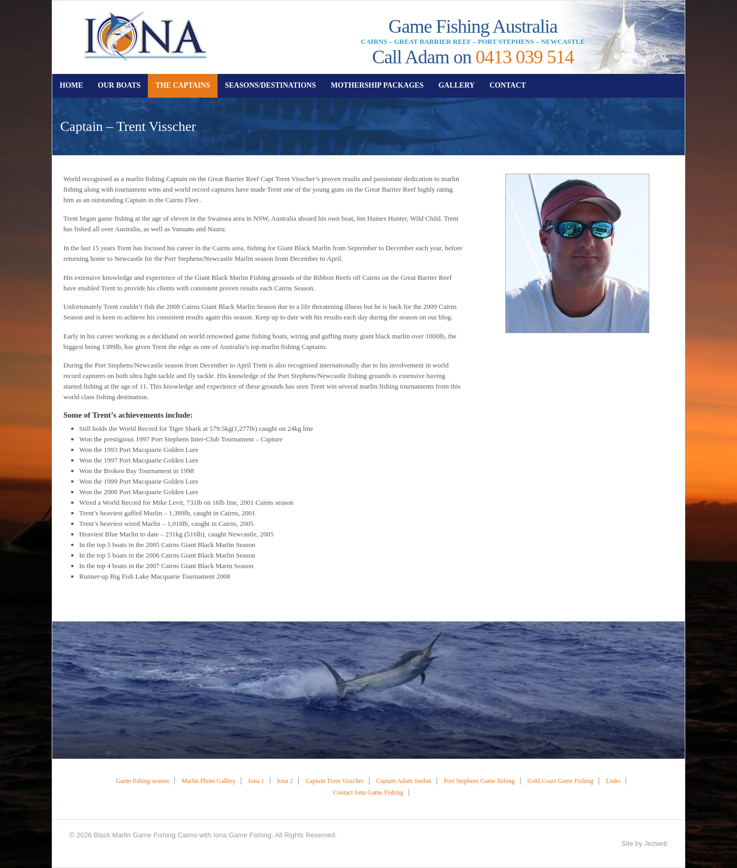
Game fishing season (142, 781)
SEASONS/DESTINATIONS (270, 85)
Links (613, 781)
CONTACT (507, 85)
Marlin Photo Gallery (209, 781)
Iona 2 (285, 781)
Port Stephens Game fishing (479, 781)
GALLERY (456, 85)
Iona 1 (256, 781)
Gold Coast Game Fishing (560, 781)
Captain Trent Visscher (335, 781)
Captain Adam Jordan (403, 781)
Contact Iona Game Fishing (368, 792)
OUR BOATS (119, 85)
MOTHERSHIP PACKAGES (376, 85)
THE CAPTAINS (182, 85)
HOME (71, 85)
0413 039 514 (525, 57)
